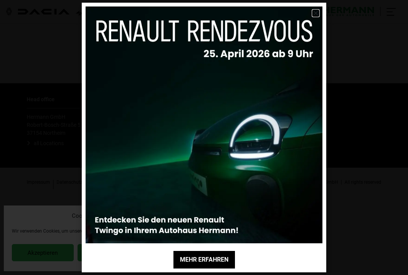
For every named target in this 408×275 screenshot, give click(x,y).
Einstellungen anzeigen (176, 252)
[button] (206, 216)
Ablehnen (108, 252)
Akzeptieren (43, 252)
